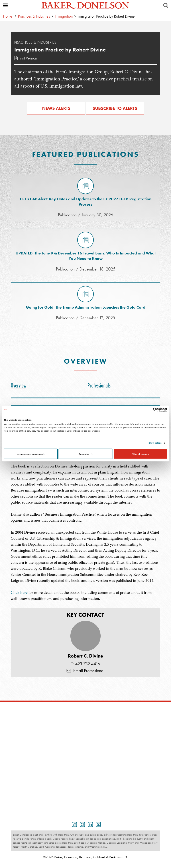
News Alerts (56, 108)
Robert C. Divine (85, 656)
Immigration (64, 16)
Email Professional (85, 670)
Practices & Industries (34, 16)
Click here (19, 592)
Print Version (25, 58)
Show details (155, 443)
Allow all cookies (140, 454)
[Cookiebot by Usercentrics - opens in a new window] (147, 410)
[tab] (20, 385)
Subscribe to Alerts (115, 108)
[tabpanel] (85, 556)
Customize (85, 454)
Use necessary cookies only (31, 454)
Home (7, 16)
